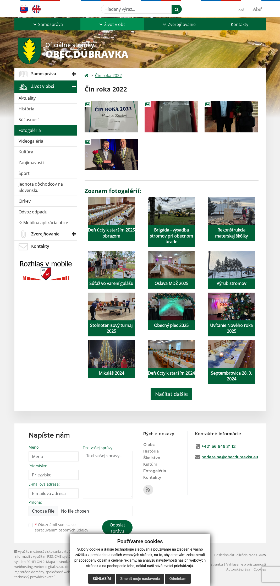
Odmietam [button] (177, 579)
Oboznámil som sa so (61, 527)
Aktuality (27, 98)
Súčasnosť (29, 119)
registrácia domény (29, 571)
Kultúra (26, 152)
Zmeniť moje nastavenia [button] (140, 579)
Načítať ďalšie (171, 393)
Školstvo (151, 458)
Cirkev (25, 201)
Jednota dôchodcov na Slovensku (41, 187)
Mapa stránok (57, 561)
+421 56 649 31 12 (218, 446)
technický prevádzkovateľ (34, 576)
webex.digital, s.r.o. (49, 566)
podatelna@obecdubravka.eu (229, 457)
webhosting (23, 566)
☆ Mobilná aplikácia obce (43, 222)
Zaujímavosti (31, 162)
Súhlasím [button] (101, 579)
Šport (24, 173)
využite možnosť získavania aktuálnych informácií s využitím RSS (46, 554)
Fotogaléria (30, 130)
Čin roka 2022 (108, 75)
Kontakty (239, 24)
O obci (149, 445)
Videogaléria (31, 141)
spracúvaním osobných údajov (61, 530)
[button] (47, 24)
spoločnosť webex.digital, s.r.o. (69, 571)
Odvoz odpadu (33, 212)
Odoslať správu (117, 528)
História (26, 109)
